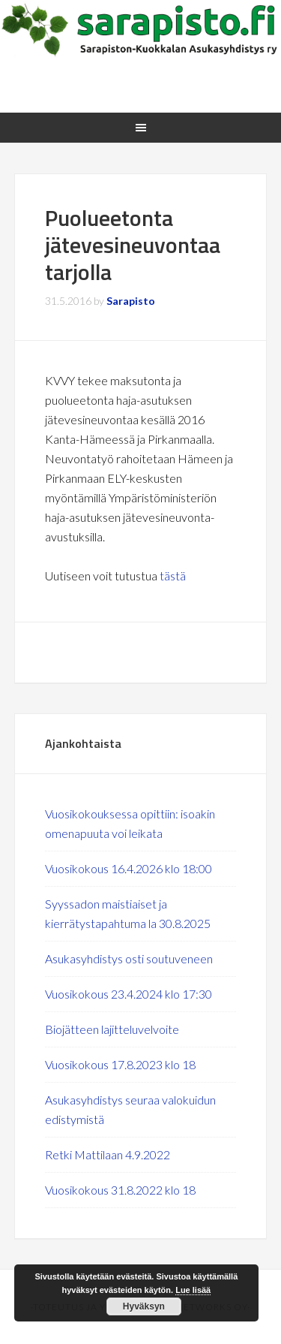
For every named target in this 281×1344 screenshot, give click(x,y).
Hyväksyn (144, 1306)
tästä (173, 575)
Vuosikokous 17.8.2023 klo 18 (120, 1064)
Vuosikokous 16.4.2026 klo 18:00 (128, 868)
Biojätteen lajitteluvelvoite (112, 1029)
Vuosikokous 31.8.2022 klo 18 (120, 1190)
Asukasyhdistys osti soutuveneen (129, 958)
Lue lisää (193, 1289)
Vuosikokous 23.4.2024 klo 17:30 (128, 994)
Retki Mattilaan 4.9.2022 (107, 1154)
